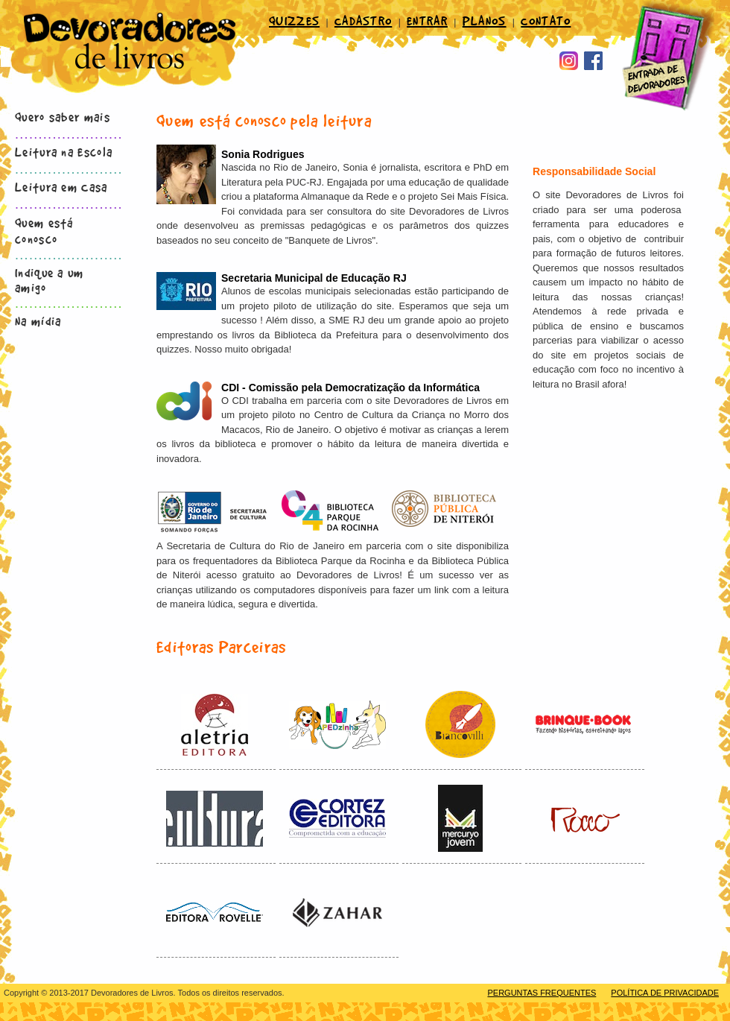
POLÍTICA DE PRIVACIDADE (665, 992)
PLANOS (485, 20)
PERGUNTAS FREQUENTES (541, 992)
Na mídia (38, 320)
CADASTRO (363, 20)
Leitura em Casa (61, 186)
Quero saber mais (62, 116)
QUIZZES (294, 20)
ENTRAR (427, 20)
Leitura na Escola (63, 151)
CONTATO (546, 20)
